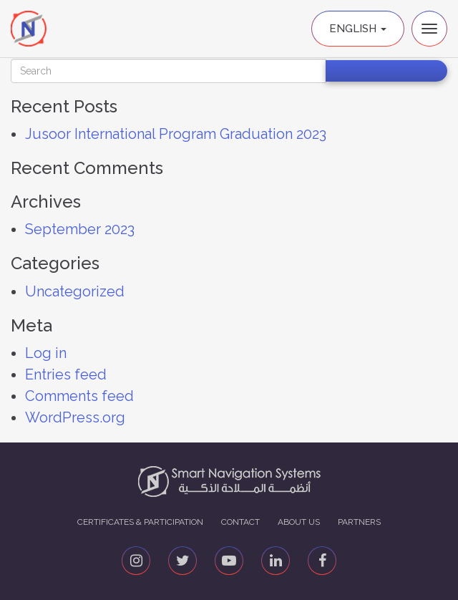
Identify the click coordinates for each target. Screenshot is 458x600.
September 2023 (80, 229)
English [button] (357, 28)
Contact (240, 522)
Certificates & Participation (140, 522)
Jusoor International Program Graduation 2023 (175, 133)
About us (299, 522)
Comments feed (79, 396)
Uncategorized (75, 291)
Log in (46, 353)
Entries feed (66, 374)
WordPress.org (75, 417)
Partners (359, 522)
